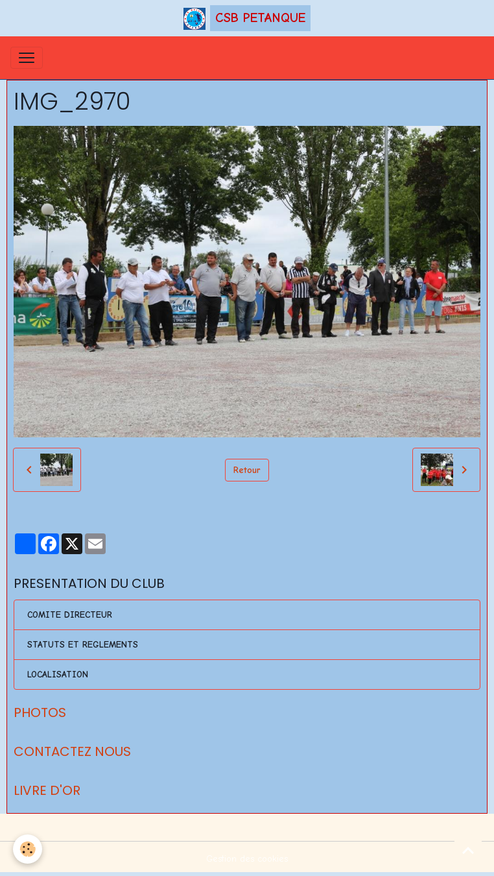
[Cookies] (27, 849)
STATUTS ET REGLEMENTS (82, 644)
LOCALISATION (57, 674)
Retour (247, 470)
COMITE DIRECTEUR (69, 614)
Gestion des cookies (247, 858)
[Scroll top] (468, 850)
